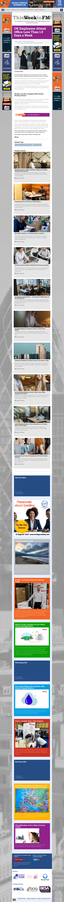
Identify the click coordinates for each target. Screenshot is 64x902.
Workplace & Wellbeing (28, 41)
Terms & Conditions (31, 898)
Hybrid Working (37, 145)
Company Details (22, 898)
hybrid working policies (39, 99)
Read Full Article (19, 178)
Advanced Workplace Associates (23, 145)
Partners (36, 9)
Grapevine (13, 9)
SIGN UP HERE (19, 860)
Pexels (43, 132)
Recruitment (23, 9)
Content (7, 9)
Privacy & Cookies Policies (43, 898)
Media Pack (42, 9)
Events (17, 9)
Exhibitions (31, 9)
